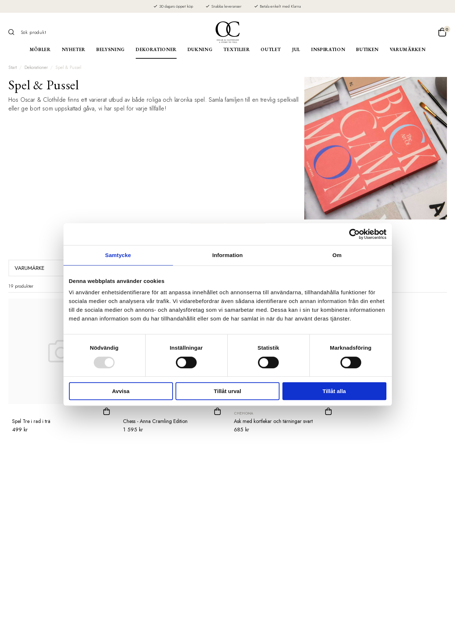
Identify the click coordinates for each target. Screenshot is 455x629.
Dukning (200, 49)
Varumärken (408, 49)
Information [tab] (227, 255)
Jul (296, 49)
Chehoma (243, 413)
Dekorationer (156, 49)
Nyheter (74, 49)
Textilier (236, 49)
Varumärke (51, 268)
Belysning (110, 49)
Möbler (40, 49)
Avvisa (121, 391)
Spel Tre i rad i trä (31, 421)
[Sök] (13, 32)
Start (12, 67)
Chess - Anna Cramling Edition (155, 421)
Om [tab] (337, 255)
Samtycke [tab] (118, 255)
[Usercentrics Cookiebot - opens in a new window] (354, 234)
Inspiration (328, 49)
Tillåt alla (334, 391)
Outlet (271, 49)
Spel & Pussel (68, 67)
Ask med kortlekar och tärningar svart (273, 421)
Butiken (367, 49)
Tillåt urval (227, 391)
